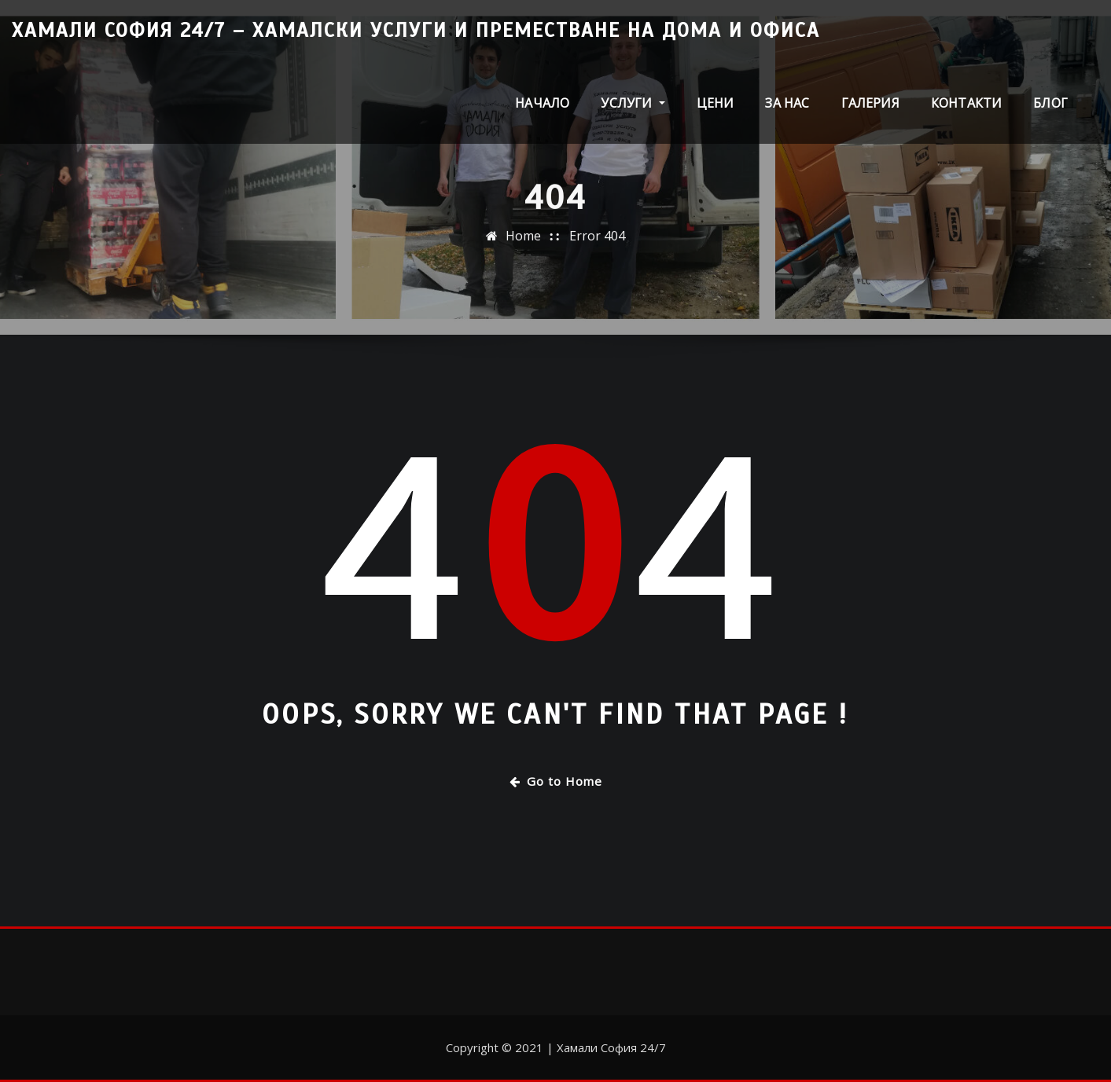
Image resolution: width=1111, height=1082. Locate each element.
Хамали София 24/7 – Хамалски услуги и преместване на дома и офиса (416, 30)
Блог (1050, 103)
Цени (715, 103)
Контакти (966, 103)
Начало (542, 103)
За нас (787, 103)
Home (523, 239)
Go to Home (556, 781)
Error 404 (597, 239)
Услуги (632, 103)
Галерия (870, 103)
